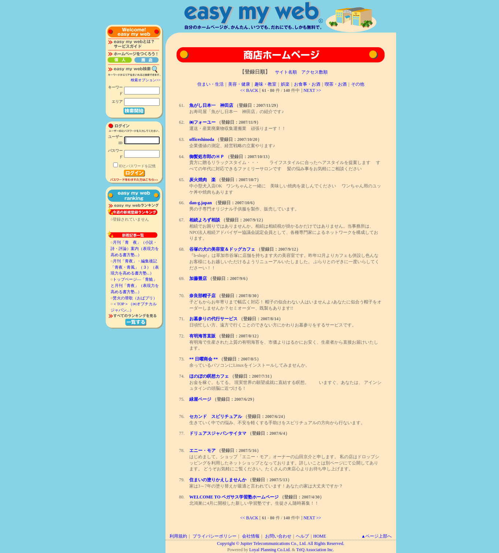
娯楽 (285, 84)
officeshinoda (201, 139)
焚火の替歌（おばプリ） (135, 298)
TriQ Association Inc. (315, 549)
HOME (319, 536)
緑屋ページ (200, 399)
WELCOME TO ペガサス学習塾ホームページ (234, 497)
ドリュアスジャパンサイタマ (217, 433)
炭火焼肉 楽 (202, 179)
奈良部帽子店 (202, 295)
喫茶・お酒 (336, 84)
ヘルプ (302, 536)
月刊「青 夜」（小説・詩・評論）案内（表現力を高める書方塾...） (135, 248)
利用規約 (178, 536)
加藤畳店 (198, 278)
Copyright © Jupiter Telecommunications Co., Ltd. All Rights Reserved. (280, 543)
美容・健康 (239, 84)
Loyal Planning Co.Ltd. (270, 549)
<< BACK (249, 90)
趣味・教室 (265, 84)
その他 (357, 84)
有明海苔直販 (202, 336)
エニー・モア (202, 450)
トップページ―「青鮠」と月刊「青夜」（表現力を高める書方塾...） (135, 285)
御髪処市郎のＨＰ (206, 156)
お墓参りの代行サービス (213, 318)
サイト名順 (286, 72)
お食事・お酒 (307, 84)
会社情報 (251, 536)
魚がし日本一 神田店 (211, 105)
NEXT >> (312, 90)
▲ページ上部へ (376, 536)
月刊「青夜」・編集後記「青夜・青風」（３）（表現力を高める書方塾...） (135, 267)
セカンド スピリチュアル (215, 416)
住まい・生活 (210, 84)
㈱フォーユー (202, 122)
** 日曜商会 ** (203, 359)
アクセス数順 (314, 72)
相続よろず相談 (204, 220)
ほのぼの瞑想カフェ (209, 376)
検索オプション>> (145, 80)
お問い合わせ (278, 536)
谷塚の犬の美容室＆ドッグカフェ (222, 249)
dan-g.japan (200, 202)
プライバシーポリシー (215, 536)
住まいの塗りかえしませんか (217, 479)
